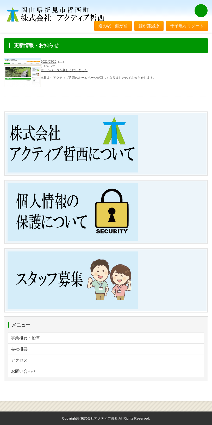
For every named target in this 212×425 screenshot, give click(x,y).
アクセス (19, 360)
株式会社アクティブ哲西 (99, 418)
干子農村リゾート (187, 26)
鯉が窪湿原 (149, 26)
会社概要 (19, 349)
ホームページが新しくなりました (64, 70)
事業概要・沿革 (25, 338)
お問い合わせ (23, 371)
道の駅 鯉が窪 (113, 26)
